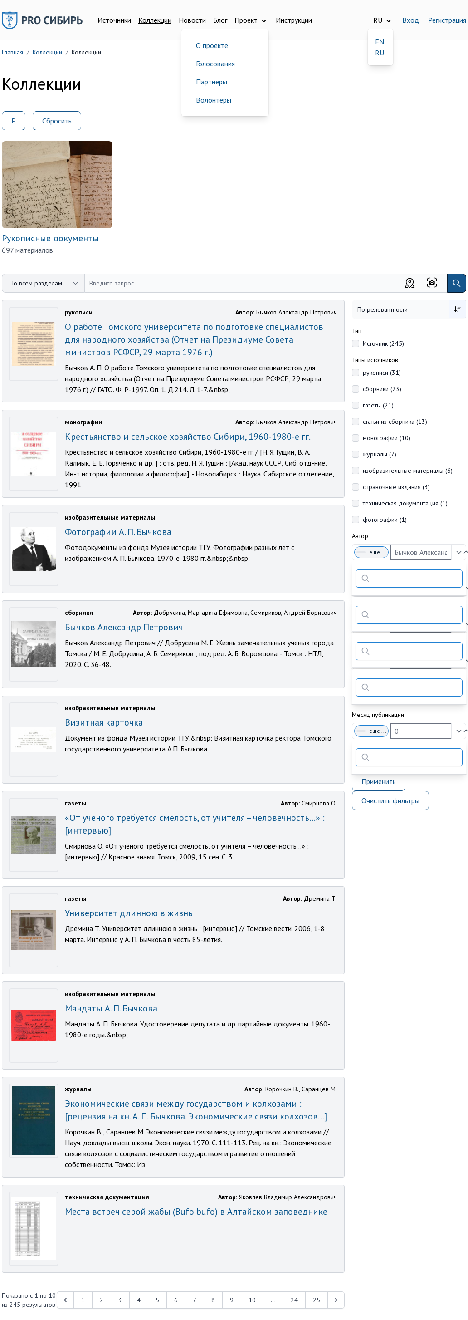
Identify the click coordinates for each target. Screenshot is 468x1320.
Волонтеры (213, 99)
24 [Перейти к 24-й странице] (294, 1300)
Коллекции (154, 20)
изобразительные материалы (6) (408, 470)
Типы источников (375, 360)
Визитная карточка (104, 722)
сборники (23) (382, 389)
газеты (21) (378, 405)
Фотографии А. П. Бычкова (118, 532)
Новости (192, 20)
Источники (114, 20)
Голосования (215, 63)
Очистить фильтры (390, 800)
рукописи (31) (382, 372)
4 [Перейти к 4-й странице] (139, 1300)
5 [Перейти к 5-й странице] (157, 1300)
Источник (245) (383, 343)
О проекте (212, 45)
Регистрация (447, 20)
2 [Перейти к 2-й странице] (101, 1300)
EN (379, 41)
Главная (12, 52)
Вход (410, 20)
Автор (360, 536)
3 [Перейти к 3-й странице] (120, 1300)
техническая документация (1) (405, 503)
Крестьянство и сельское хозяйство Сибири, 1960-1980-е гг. (188, 436)
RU (379, 52)
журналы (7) (379, 454)
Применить (378, 781)
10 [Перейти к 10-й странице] (252, 1300)
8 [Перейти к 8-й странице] (213, 1300)
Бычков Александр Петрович (124, 627)
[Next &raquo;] (336, 1300)
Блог (220, 20)
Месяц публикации (378, 715)
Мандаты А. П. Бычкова (111, 1008)
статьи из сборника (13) (395, 421)
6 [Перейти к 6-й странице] (176, 1300)
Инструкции (294, 20)
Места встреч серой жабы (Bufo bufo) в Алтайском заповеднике (196, 1211)
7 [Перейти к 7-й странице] (194, 1300)
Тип (356, 331)
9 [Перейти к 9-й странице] (232, 1300)
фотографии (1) (385, 519)
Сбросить (57, 120)
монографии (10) (386, 438)
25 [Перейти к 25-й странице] (316, 1300)
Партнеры (211, 81)
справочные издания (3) (396, 487)
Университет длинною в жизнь (129, 913)
